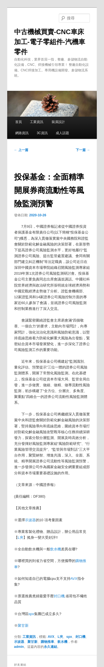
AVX (73, 578)
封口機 (59, 596)
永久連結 (50, 647)
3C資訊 (42, 133)
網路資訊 (22, 133)
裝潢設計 (58, 122)
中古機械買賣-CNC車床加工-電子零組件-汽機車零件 (49, 42)
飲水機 (55, 549)
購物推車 (47, 642)
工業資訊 (36, 122)
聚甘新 (23, 625)
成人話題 (62, 133)
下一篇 (83, 150)
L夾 (20, 537)
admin (19, 647)
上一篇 (21, 150)
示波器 (30, 520)
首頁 (18, 122)
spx (31, 614)
